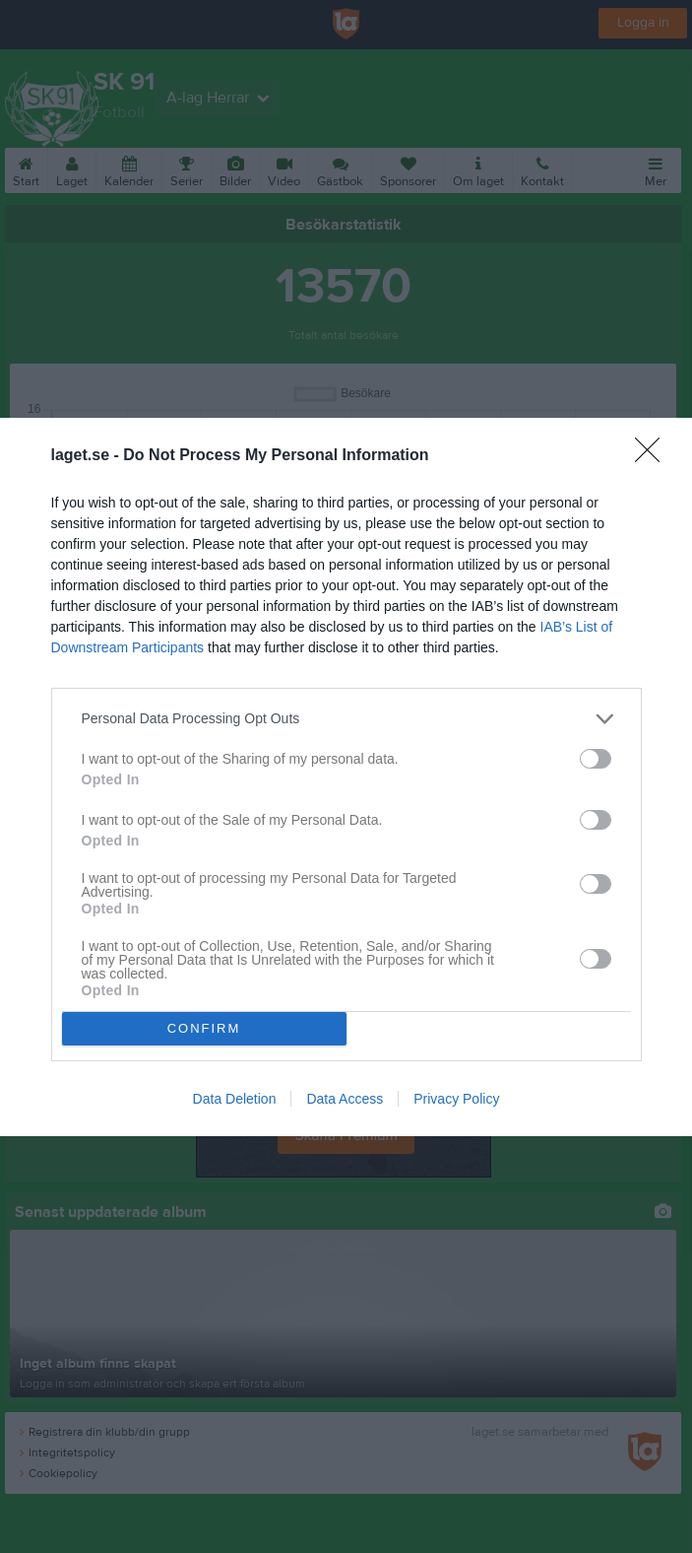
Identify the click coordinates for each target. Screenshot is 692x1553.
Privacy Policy (456, 1099)
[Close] (653, 456)
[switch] (595, 759)
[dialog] (346, 777)
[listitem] (346, 719)
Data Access (344, 1099)
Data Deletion (235, 1099)
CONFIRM (204, 1028)
